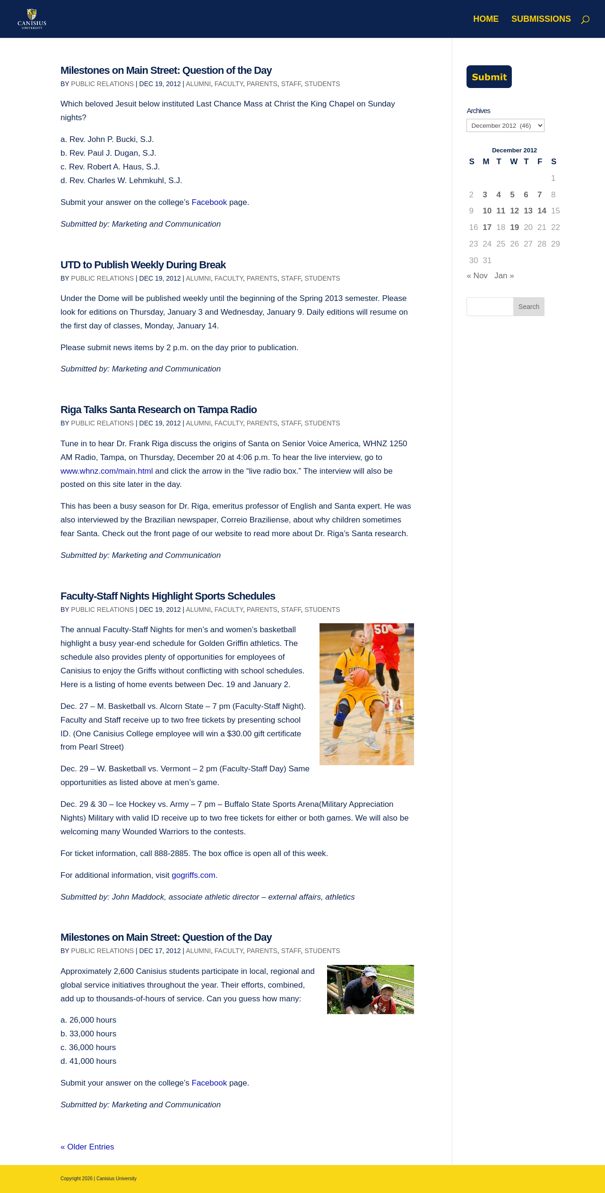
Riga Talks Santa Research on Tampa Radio (158, 409)
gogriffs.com (193, 875)
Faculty (229, 84)
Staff (291, 84)
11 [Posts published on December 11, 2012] (500, 210)
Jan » (504, 275)
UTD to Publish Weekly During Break (142, 265)
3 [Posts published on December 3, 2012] (485, 194)
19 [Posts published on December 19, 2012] (514, 227)
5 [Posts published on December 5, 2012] (512, 194)
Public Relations (102, 84)
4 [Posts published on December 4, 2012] (498, 194)
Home (486, 20)
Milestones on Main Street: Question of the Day (166, 70)
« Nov (477, 275)
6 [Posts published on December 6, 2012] (526, 194)
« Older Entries (87, 1146)
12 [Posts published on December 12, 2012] (514, 210)
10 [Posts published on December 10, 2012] (487, 210)
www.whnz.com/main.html (107, 471)
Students (322, 84)
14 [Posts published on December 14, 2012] (541, 210)
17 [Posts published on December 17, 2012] (487, 227)
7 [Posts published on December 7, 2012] (539, 194)
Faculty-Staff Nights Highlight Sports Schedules (167, 596)
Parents (262, 84)
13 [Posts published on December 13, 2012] (528, 210)
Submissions (541, 20)
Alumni (198, 84)
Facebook (209, 202)
